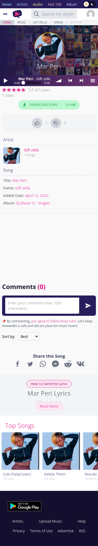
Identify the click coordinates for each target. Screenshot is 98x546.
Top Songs (19, 425)
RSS (82, 530)
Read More (49, 406)
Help (81, 521)
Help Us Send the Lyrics (49, 383)
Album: (9, 203)
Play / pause (5, 80)
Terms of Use (41, 530)
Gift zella (40, 22)
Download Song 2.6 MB (49, 104)
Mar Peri (76, 22)
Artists (17, 521)
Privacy (19, 530)
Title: (7, 180)
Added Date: (13, 195)
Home (7, 22)
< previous (70, 80)
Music (22, 22)
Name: (8, 187)
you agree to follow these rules (53, 321)
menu (92, 80)
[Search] (36, 14)
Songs (58, 22)
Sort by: (8, 336)
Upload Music (50, 521)
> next (81, 80)
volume (58, 80)
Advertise (66, 530)
